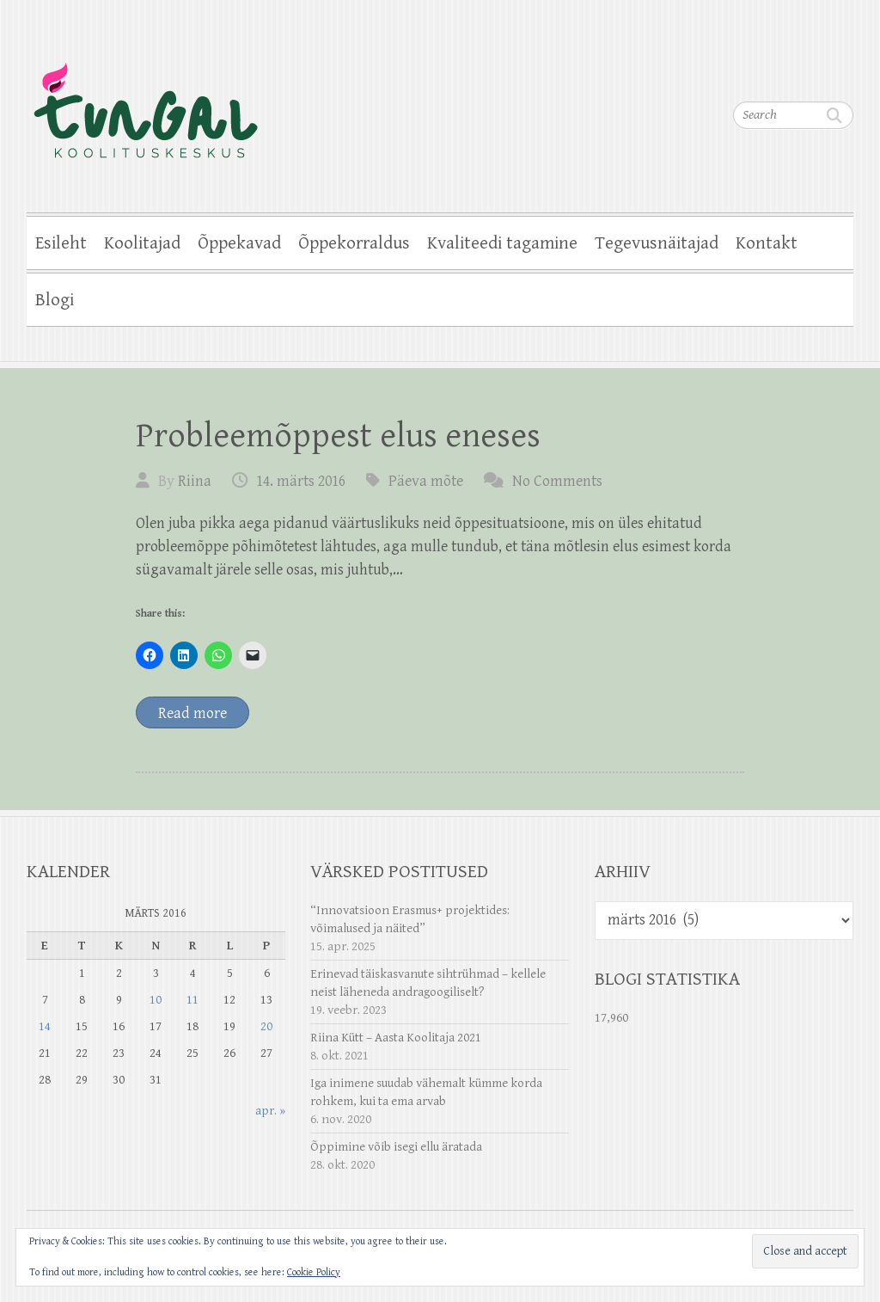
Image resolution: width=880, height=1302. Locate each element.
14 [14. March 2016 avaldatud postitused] (45, 1026)
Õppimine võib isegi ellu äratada (396, 1146)
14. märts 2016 (300, 481)
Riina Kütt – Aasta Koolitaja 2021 (395, 1037)
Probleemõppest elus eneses (338, 436)
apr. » (270, 1110)
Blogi (54, 300)
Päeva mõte (425, 481)
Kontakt (767, 243)
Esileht (61, 243)
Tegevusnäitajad (656, 243)
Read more (192, 713)
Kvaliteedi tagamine (502, 243)
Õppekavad (239, 243)
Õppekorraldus (354, 243)
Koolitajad (142, 243)
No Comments (557, 481)
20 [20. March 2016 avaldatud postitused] (266, 1026)
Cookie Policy (313, 1272)
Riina (194, 481)
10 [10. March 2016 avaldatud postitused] (156, 999)
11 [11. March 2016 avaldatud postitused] (192, 999)
